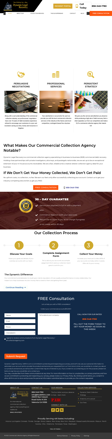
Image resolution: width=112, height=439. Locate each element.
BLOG (79, 14)
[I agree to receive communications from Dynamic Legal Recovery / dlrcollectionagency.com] (5, 341)
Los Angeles (16, 421)
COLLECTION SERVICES (38, 14)
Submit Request (15, 358)
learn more (61, 395)
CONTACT (71, 14)
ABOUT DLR (22, 14)
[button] (22, 14)
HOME (13, 14)
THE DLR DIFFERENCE (57, 14)
